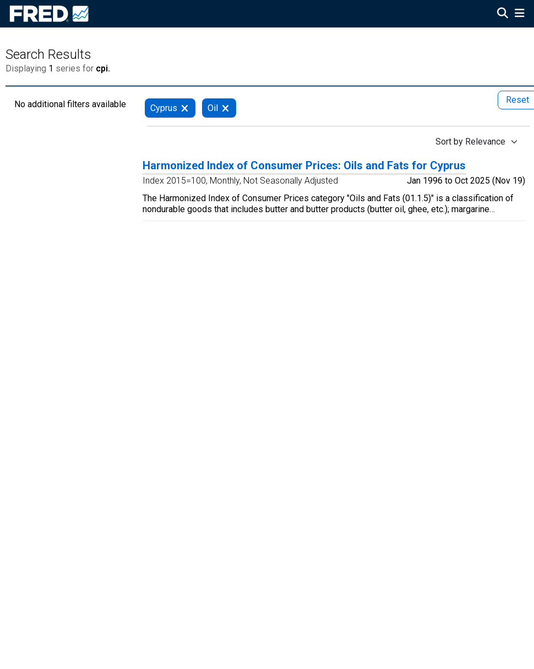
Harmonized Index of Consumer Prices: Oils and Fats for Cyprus (304, 165)
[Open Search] (502, 14)
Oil (213, 108)
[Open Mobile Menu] (519, 14)
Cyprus (163, 108)
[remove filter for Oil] (225, 108)
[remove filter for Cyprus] (184, 108)
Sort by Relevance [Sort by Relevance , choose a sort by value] (470, 141)
